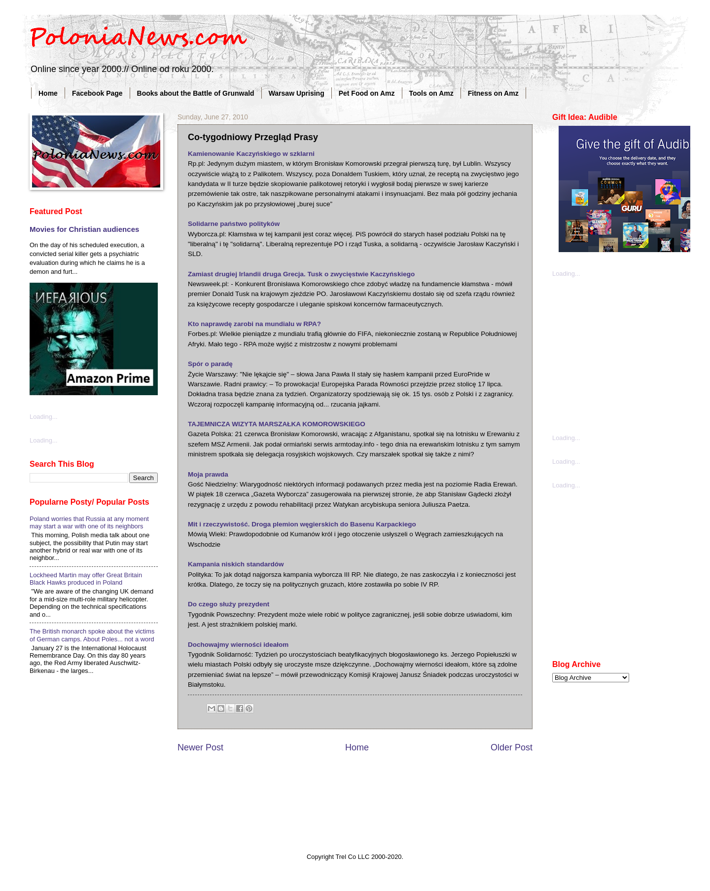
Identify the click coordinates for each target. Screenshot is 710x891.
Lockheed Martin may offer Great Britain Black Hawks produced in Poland (86, 578)
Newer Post (200, 747)
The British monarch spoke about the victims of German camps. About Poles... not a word (92, 635)
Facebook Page (97, 93)
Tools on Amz (431, 93)
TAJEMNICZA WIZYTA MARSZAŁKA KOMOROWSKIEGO (276, 424)
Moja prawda (208, 474)
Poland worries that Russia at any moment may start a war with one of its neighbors (89, 522)
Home (48, 93)
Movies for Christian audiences (84, 229)
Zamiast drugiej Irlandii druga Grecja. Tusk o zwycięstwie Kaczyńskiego (301, 274)
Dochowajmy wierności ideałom (238, 644)
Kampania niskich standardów (236, 564)
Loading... (44, 416)
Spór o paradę (210, 364)
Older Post (511, 747)
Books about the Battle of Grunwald (195, 93)
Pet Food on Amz (367, 93)
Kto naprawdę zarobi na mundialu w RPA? (254, 324)
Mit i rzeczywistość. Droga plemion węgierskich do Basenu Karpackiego (302, 524)
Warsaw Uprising (296, 93)
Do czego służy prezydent (228, 604)
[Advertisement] (626, 354)
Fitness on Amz (493, 93)
